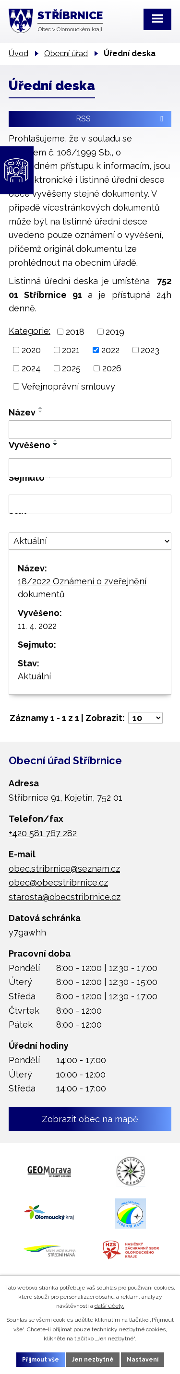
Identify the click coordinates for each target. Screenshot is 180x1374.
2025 (71, 368)
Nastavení (142, 1359)
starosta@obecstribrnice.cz (64, 897)
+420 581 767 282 (43, 833)
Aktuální (34, 676)
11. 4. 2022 (37, 626)
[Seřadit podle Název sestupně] (41, 412)
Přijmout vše (40, 1359)
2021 (71, 350)
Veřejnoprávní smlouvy (68, 386)
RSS (121, 118)
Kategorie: (29, 331)
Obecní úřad (66, 53)
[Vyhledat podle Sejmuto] (90, 504)
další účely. (109, 1306)
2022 (110, 350)
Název (22, 412)
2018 (75, 332)
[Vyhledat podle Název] (90, 429)
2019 (115, 332)
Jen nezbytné (93, 1359)
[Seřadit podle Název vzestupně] (41, 408)
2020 (31, 350)
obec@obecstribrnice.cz (58, 882)
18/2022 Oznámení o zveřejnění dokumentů (82, 587)
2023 (150, 350)
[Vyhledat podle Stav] (90, 541)
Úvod (18, 53)
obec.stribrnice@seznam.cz (64, 869)
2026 (111, 368)
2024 (31, 368)
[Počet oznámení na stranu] (145, 718)
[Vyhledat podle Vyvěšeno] (90, 467)
